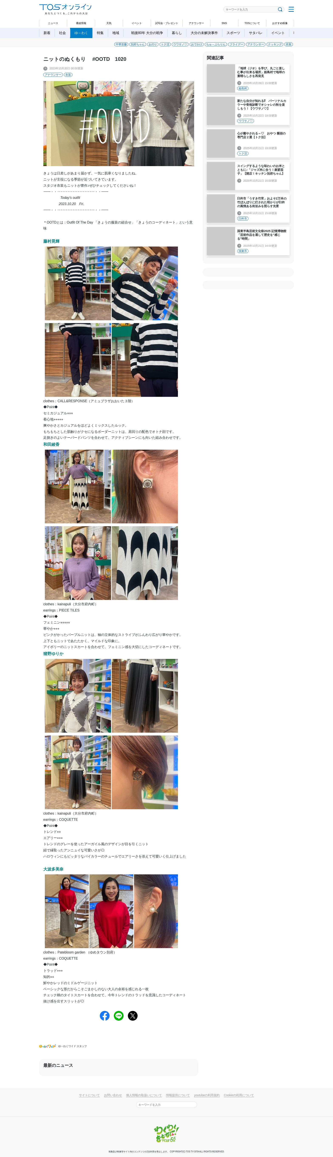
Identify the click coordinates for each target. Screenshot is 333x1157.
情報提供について (178, 1095)
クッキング (275, 44)
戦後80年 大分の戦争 (148, 33)
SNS (224, 23)
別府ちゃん (138, 44)
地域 (115, 33)
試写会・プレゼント (166, 23)
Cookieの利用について (239, 1095)
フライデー (236, 44)
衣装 (288, 44)
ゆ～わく (81, 33)
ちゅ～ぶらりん (216, 44)
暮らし (177, 33)
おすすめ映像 (280, 23)
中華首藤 (121, 44)
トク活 (165, 44)
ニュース (53, 23)
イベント (137, 23)
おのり (153, 44)
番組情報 (81, 23)
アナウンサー (196, 23)
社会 (62, 33)
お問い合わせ (113, 1095)
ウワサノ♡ (180, 44)
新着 (47, 33)
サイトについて (89, 1095)
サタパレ (255, 33)
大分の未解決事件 (204, 33)
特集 (100, 33)
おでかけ (196, 44)
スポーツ (233, 33)
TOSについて (252, 23)
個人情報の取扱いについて (144, 1095)
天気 (108, 23)
